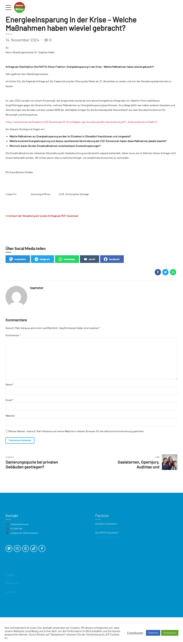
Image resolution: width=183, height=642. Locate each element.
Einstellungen (135, 632)
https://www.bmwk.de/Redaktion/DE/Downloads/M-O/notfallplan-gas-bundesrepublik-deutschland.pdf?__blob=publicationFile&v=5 (81, 121)
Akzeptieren (169, 632)
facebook (112, 259)
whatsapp (67, 259)
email (89, 259)
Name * (10, 384)
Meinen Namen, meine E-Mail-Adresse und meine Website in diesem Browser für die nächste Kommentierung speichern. (77, 431)
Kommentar (13, 335)
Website (10, 415)
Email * (10, 400)
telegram (42, 259)
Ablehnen (153, 632)
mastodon (17, 259)
